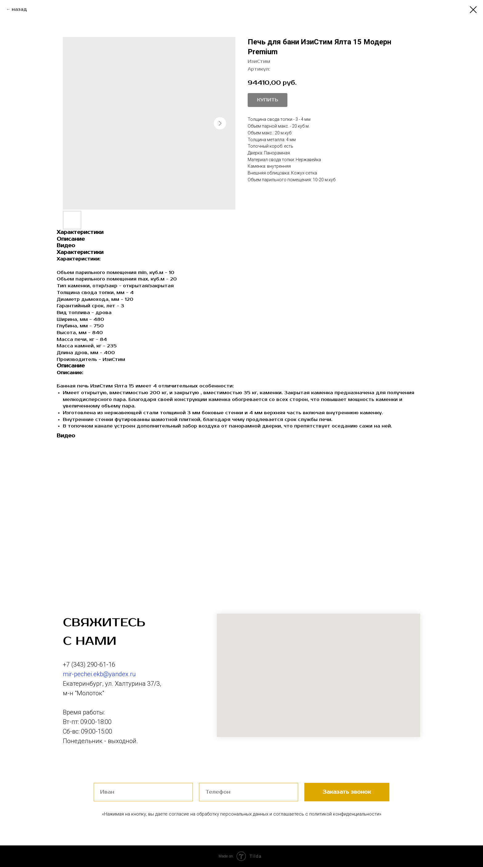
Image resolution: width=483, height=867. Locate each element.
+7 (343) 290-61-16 (89, 664)
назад (19, 9)
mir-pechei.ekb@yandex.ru (99, 674)
